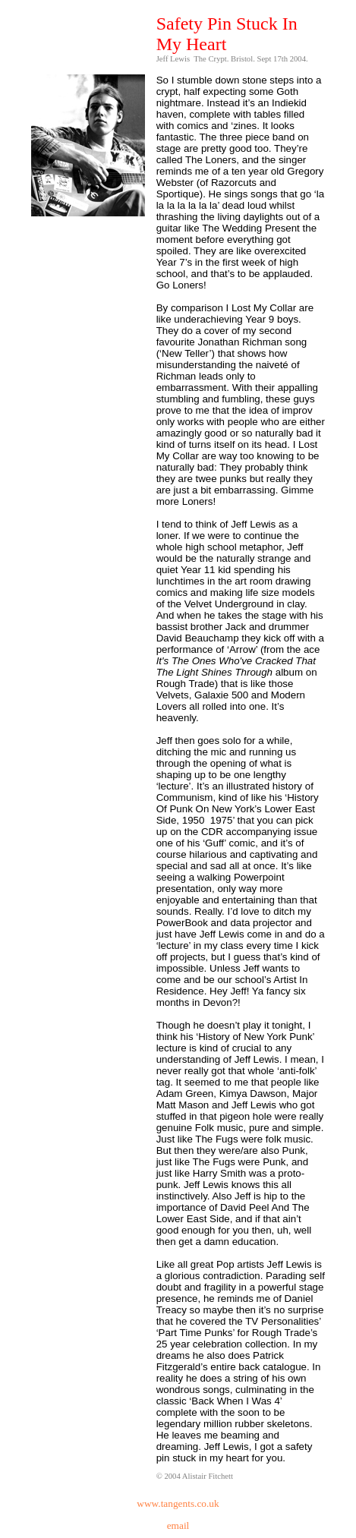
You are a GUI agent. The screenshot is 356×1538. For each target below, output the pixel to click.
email (178, 1525)
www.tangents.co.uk (178, 1503)
